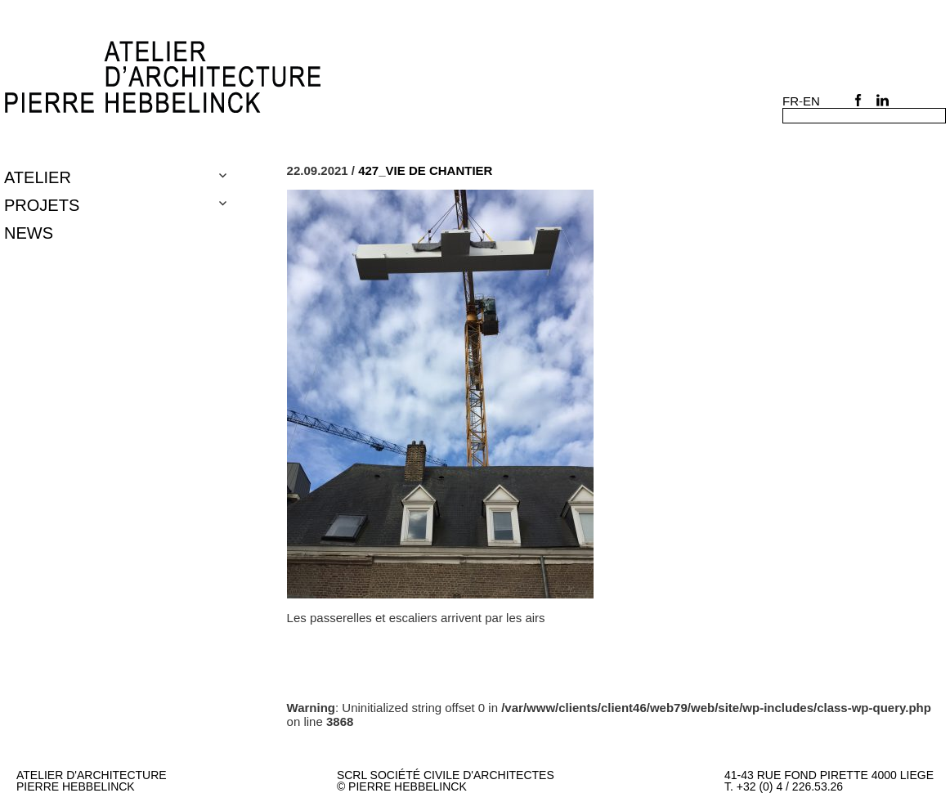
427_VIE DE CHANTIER (425, 170)
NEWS (28, 233)
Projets (41, 205)
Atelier (37, 177)
